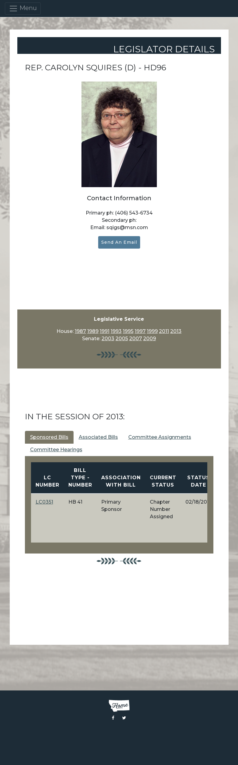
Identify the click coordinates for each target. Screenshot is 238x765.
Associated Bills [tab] (98, 437)
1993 (116, 331)
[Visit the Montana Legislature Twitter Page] (124, 718)
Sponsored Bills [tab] (49, 437)
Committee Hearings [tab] (56, 449)
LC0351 (44, 502)
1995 (128, 331)
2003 (108, 338)
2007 (135, 338)
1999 (152, 331)
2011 (164, 331)
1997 (140, 331)
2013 (175, 331)
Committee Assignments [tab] (159, 437)
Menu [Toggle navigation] (23, 8)
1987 (80, 331)
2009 (149, 338)
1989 (92, 331)
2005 (122, 338)
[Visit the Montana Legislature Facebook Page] (113, 718)
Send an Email (119, 242)
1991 (104, 331)
